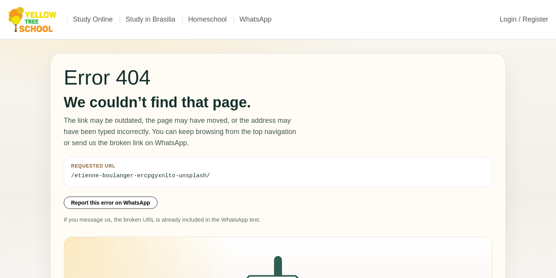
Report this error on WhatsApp (110, 203)
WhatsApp (255, 19)
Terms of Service (410, 267)
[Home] (33, 19)
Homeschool (207, 19)
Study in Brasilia (150, 19)
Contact (458, 267)
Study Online (93, 19)
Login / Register (524, 19)
